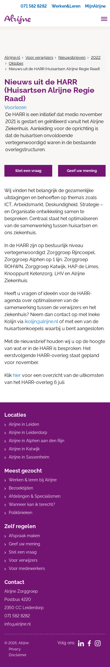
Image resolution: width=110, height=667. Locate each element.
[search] (93, 18)
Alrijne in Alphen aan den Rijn (36, 440)
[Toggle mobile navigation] (104, 19)
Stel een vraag (23, 552)
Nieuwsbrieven (72, 57)
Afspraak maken (24, 535)
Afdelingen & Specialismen (34, 496)
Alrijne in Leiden (24, 424)
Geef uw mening (24, 544)
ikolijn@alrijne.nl (41, 321)
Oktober (16, 63)
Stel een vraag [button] (28, 170)
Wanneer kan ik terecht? (32, 504)
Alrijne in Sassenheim (29, 457)
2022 (96, 57)
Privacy (15, 649)
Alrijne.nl (12, 57)
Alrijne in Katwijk (24, 449)
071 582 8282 (34, 6)
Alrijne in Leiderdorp (28, 432)
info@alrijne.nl (17, 624)
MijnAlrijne (95, 6)
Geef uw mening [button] (82, 170)
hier (17, 375)
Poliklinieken (20, 512)
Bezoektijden (21, 488)
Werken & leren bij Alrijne (33, 480)
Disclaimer (17, 655)
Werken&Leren (66, 6)
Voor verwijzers (39, 57)
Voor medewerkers (27, 568)
